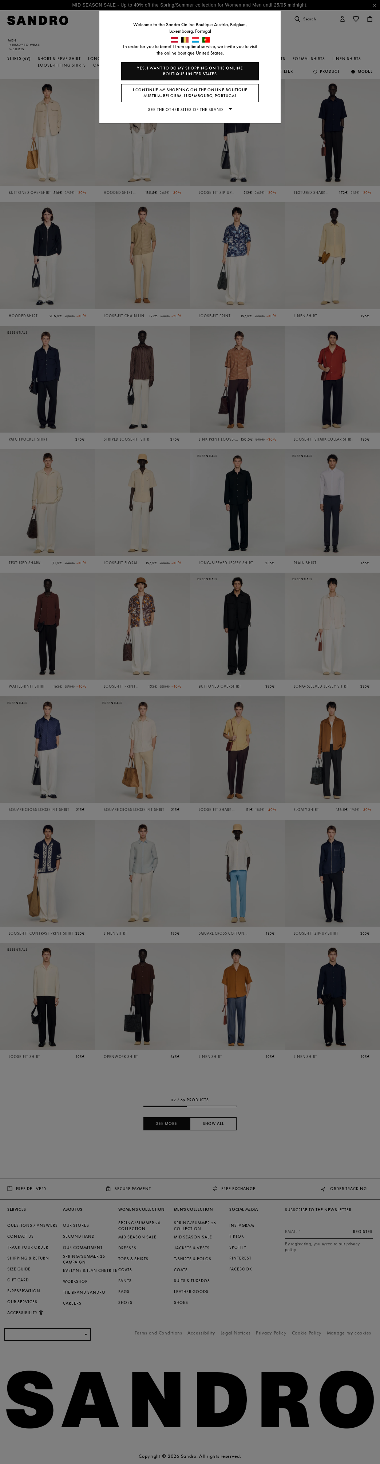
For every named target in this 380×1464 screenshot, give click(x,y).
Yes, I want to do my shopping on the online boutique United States (190, 71)
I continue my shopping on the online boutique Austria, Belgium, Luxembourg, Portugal (190, 93)
